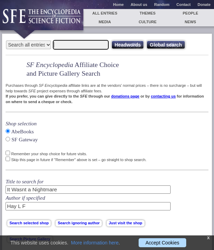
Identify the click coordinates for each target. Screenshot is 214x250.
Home (118, 4)
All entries (104, 13)
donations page (125, 96)
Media (105, 22)
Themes (148, 13)
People (190, 13)
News (190, 22)
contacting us (163, 96)
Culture (148, 22)
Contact (183, 4)
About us (139, 4)
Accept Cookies (162, 242)
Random (162, 4)
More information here (94, 242)
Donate (204, 4)
